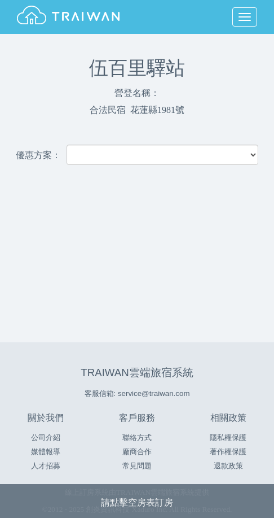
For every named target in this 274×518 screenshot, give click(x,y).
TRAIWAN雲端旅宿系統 (137, 372)
